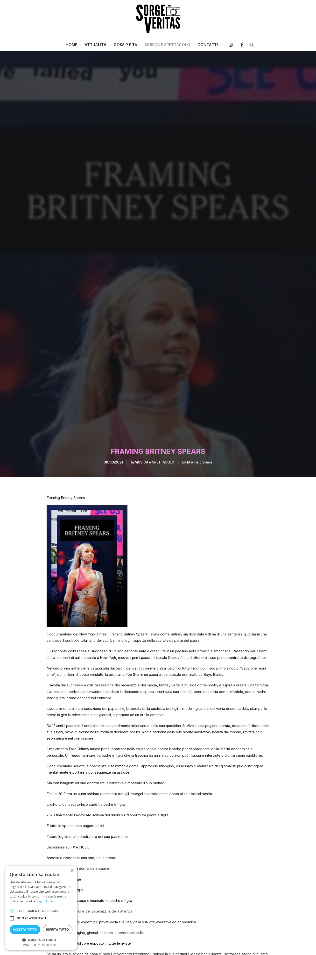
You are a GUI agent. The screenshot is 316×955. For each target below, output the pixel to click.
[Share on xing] (262, 944)
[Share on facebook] (218, 944)
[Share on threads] (231, 944)
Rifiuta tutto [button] (57, 929)
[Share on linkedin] (243, 944)
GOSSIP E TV (126, 44)
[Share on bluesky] (256, 944)
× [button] (72, 871)
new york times (168, 943)
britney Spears (85, 943)
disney (108, 943)
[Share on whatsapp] (250, 944)
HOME (71, 44)
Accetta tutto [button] (25, 929)
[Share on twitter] (224, 944)
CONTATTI (207, 44)
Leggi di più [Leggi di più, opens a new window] (45, 901)
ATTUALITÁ (95, 44)
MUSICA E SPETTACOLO (167, 44)
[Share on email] (268, 944)
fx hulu (144, 943)
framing (125, 943)
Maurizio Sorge (199, 379)
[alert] (41, 908)
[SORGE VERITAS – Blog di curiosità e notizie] (158, 18)
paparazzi (193, 943)
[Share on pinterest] (237, 944)
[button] (232, 44)
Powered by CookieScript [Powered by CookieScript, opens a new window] (41, 945)
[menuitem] (71, 44)
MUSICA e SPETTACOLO (154, 379)
